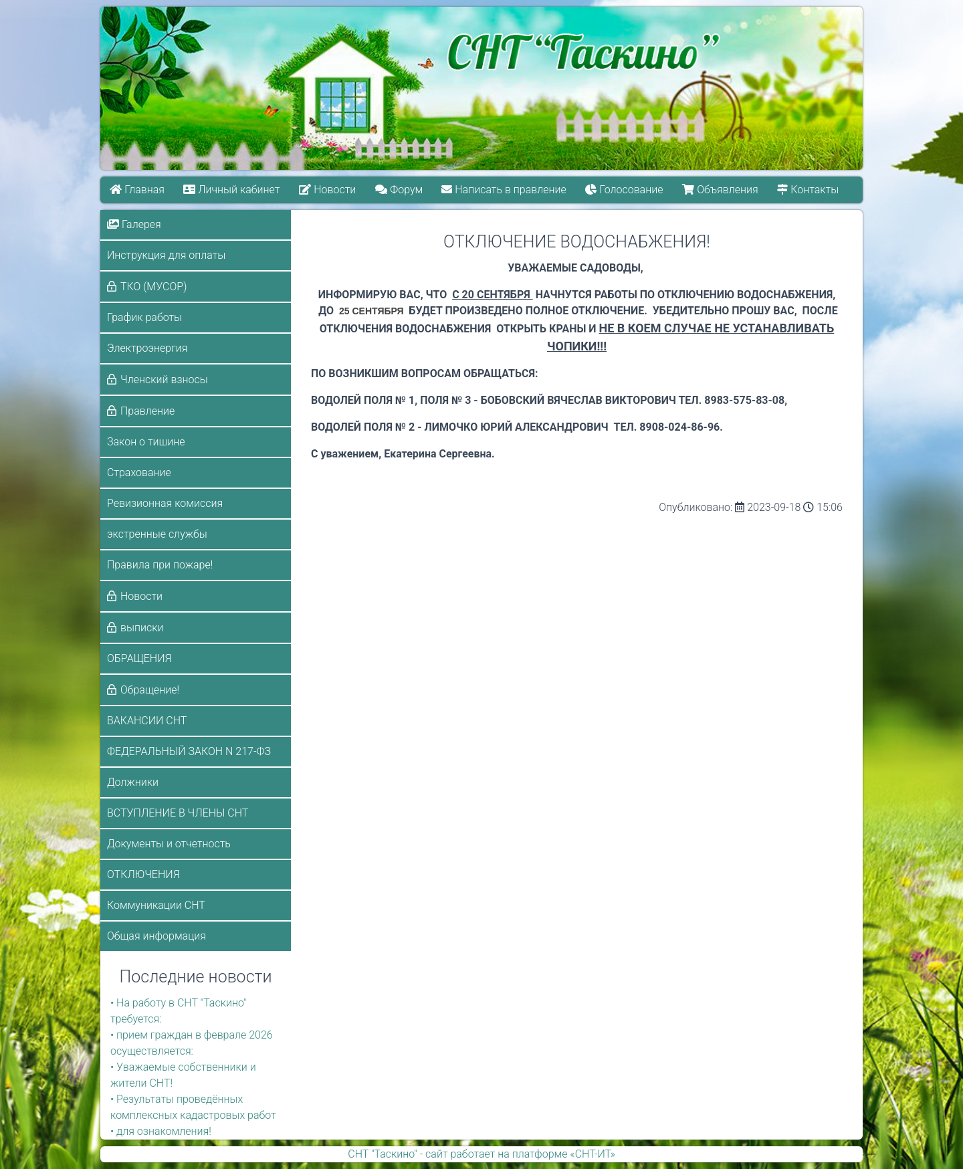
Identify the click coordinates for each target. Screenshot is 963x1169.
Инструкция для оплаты (166, 255)
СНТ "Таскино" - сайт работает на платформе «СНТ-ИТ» (481, 1154)
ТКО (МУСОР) (153, 286)
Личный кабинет (232, 189)
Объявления (720, 189)
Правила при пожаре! (160, 564)
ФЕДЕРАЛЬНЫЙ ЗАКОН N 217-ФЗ (189, 751)
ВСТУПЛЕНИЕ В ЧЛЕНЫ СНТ (177, 813)
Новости (327, 189)
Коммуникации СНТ (156, 905)
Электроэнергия (147, 348)
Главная (137, 189)
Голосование (624, 189)
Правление (147, 411)
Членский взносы (164, 379)
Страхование (139, 472)
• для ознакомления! (160, 1131)
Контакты (808, 189)
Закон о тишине (146, 441)
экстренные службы (157, 534)
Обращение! (149, 689)
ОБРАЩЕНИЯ (139, 658)
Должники (132, 782)
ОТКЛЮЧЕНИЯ (143, 874)
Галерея (134, 224)
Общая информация (156, 936)
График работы (144, 317)
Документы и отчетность (169, 843)
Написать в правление (504, 189)
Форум (399, 189)
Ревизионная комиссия (165, 503)
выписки (141, 627)
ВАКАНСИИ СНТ (147, 720)
